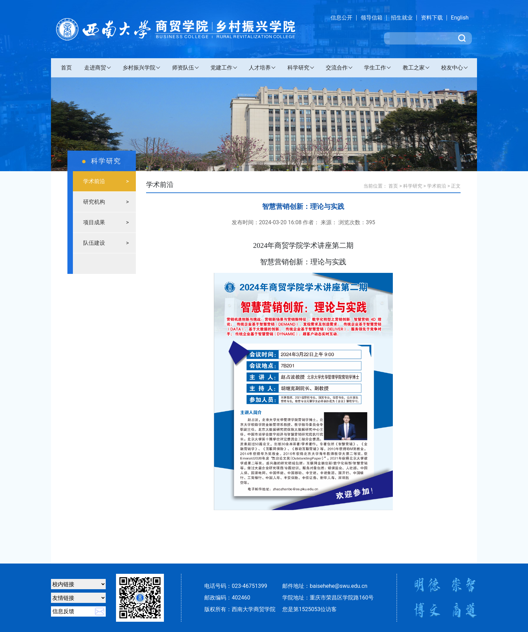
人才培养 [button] (260, 67)
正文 (456, 186)
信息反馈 (63, 611)
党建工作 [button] (221, 67)
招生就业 (402, 17)
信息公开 (341, 17)
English (460, 17)
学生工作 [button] (375, 67)
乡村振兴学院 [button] (139, 67)
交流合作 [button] (337, 67)
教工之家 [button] (414, 67)
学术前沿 (436, 186)
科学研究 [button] (298, 67)
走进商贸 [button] (95, 67)
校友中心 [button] (452, 67)
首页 (66, 67)
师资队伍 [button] (183, 67)
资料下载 (432, 17)
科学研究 (412, 186)
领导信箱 (372, 17)
